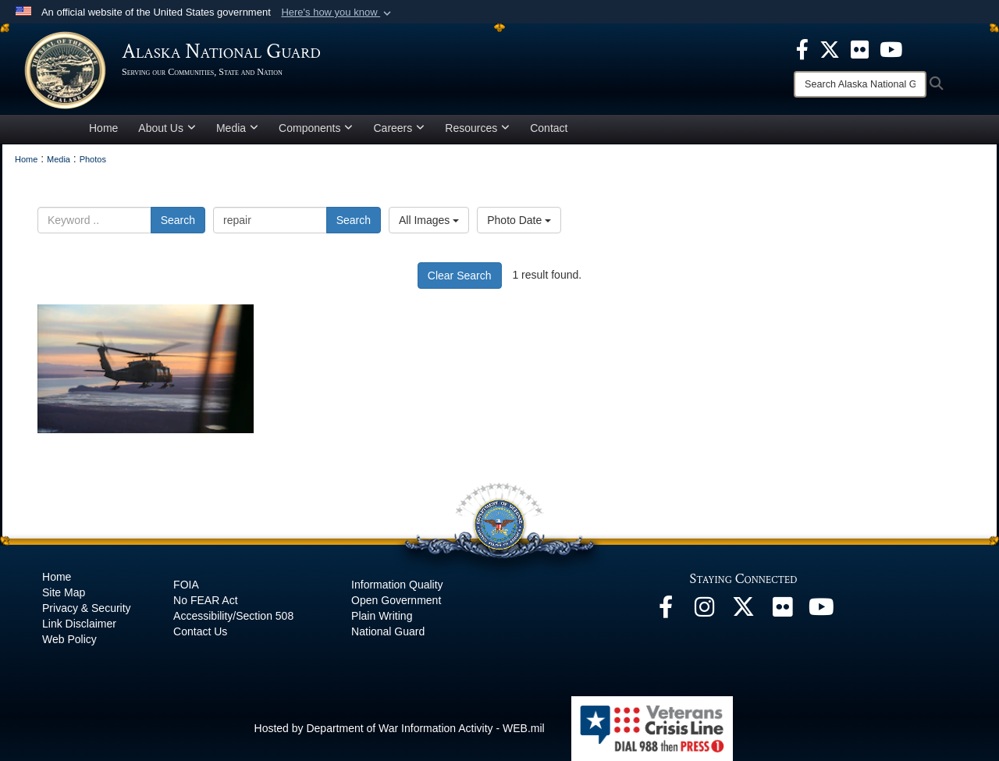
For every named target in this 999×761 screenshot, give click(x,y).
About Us (167, 128)
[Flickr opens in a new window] (782, 611)
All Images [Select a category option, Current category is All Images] (429, 220)
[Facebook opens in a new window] (665, 611)
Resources (477, 128)
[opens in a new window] (802, 48)
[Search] (860, 84)
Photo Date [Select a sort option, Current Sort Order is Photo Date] (519, 220)
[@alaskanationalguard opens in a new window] (704, 611)
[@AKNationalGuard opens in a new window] (743, 611)
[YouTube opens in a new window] (821, 611)
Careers (399, 128)
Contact (548, 128)
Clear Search (460, 275)
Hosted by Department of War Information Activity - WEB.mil (399, 728)
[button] (337, 12)
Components (316, 128)
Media (237, 128)
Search (178, 220)
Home (103, 128)
